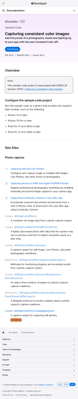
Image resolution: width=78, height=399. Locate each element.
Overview (12, 70)
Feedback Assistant (45, 385)
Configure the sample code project (28, 100)
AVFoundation (11, 21)
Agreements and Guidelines (41, 395)
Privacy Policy (21, 395)
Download (12, 49)
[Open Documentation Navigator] (4, 10)
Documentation (15, 10)
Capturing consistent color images (43, 89)
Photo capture (14, 157)
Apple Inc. (21, 391)
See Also (12, 148)
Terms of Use (7, 395)
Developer (13, 332)
